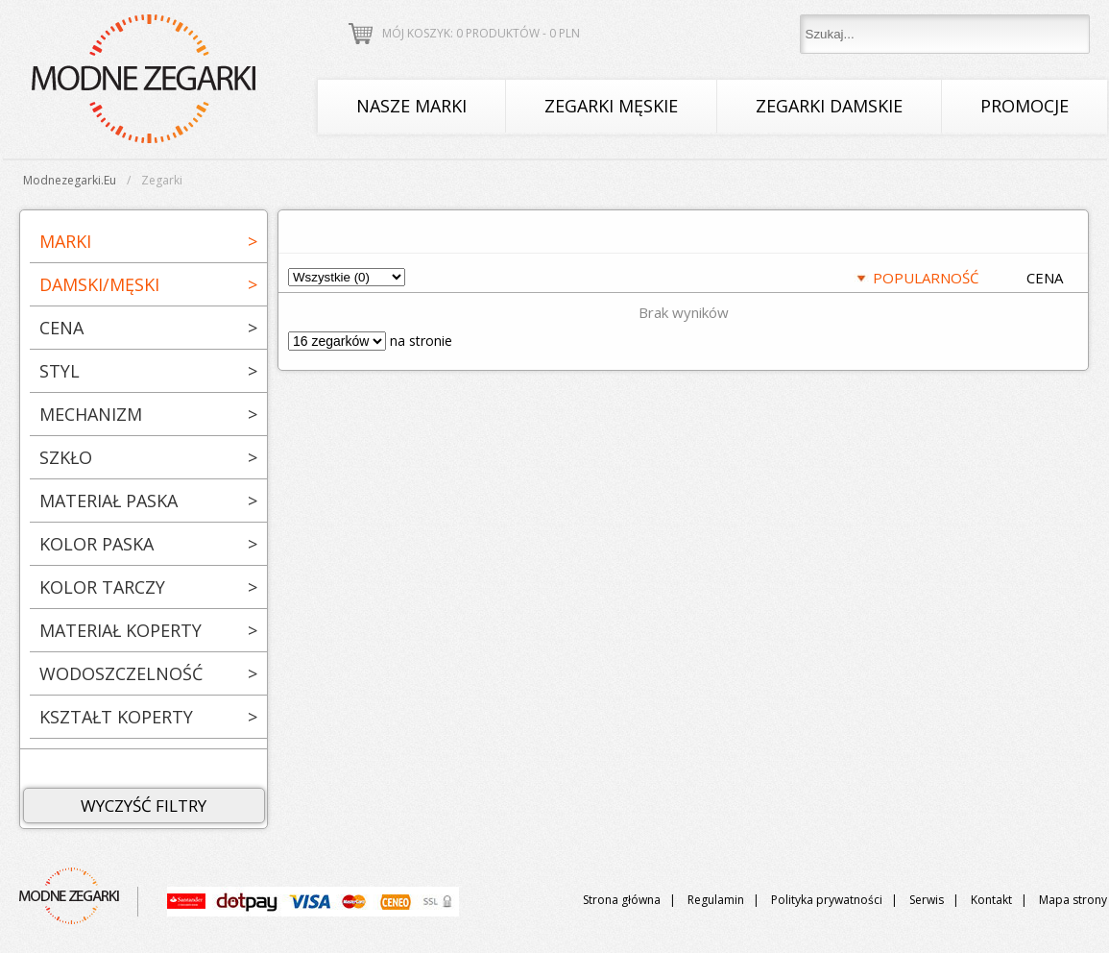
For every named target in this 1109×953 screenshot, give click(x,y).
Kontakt (991, 900)
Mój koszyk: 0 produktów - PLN (481, 33)
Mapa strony (1073, 900)
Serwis (926, 900)
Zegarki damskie (829, 105)
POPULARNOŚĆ (925, 277)
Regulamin (715, 900)
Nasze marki (411, 105)
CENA (1044, 277)
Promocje (1024, 105)
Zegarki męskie (611, 105)
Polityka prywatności (826, 900)
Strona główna (622, 900)
